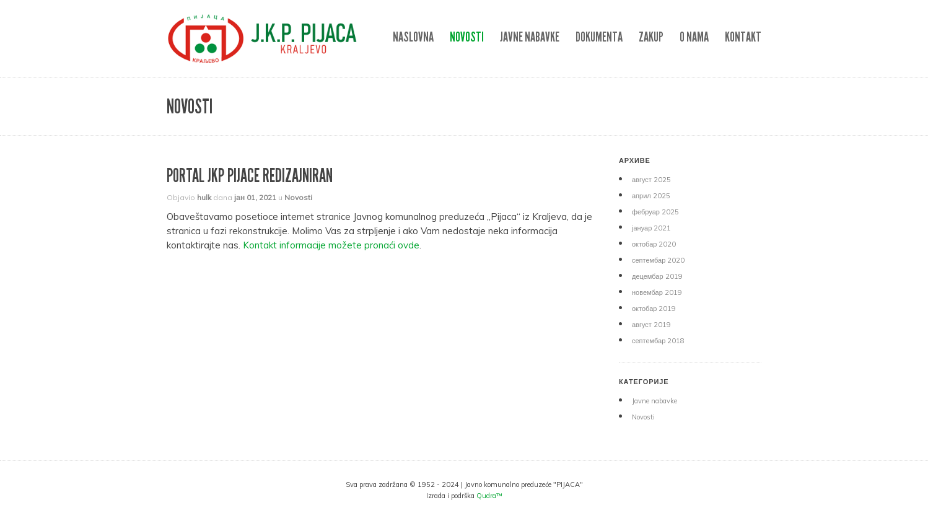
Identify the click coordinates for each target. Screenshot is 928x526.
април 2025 (651, 195)
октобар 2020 (654, 244)
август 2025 (651, 179)
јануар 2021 (651, 228)
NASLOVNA (413, 36)
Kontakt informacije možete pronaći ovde (331, 245)
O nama (694, 36)
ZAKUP (651, 36)
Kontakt (743, 36)
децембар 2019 (657, 276)
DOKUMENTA (599, 36)
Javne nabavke (529, 36)
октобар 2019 (654, 308)
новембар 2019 (657, 292)
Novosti (467, 36)
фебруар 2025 (655, 212)
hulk (204, 197)
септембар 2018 (658, 340)
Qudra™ (489, 495)
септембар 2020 (658, 260)
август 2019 (651, 324)
